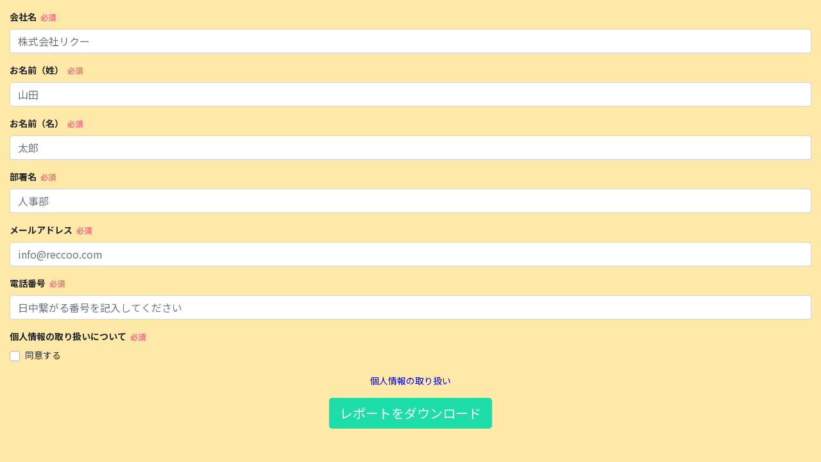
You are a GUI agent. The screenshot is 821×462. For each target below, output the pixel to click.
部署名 (23, 176)
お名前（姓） (36, 70)
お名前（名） (36, 123)
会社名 (23, 16)
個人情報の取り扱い (410, 380)
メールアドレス (41, 229)
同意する (43, 354)
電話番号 (28, 283)
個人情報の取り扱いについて (68, 336)
